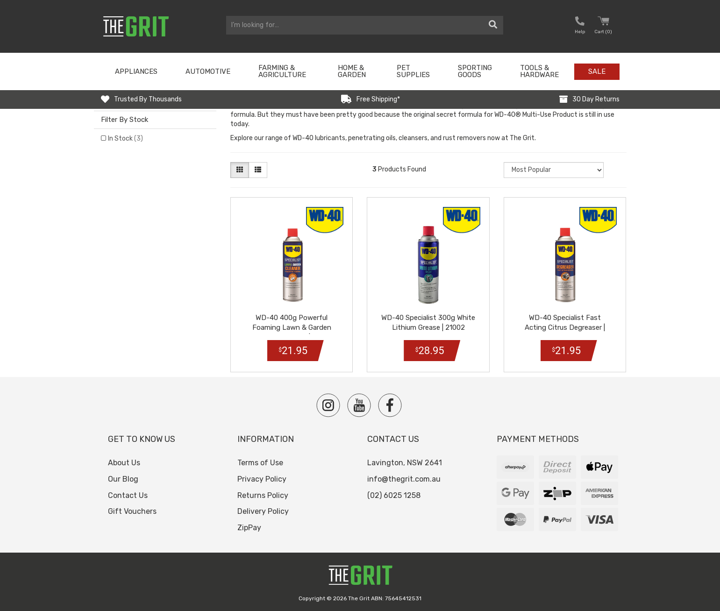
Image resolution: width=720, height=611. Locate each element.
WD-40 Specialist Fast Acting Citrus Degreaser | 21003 (565, 327)
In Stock (125, 138)
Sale (597, 71)
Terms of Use (260, 462)
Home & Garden (352, 71)
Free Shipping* (378, 99)
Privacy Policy (261, 479)
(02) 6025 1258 (394, 495)
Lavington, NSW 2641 (404, 462)
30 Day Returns (596, 99)
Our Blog (123, 479)
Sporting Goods (475, 71)
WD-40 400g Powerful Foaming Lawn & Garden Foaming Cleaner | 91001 (291, 327)
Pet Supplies (413, 71)
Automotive (207, 71)
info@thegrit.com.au (404, 479)
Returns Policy (262, 495)
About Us (124, 462)
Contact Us (128, 495)
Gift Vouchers (132, 511)
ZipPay (249, 527)
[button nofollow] (580, 26)
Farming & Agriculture (282, 71)
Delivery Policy (263, 511)
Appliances (136, 71)
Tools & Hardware (539, 71)
